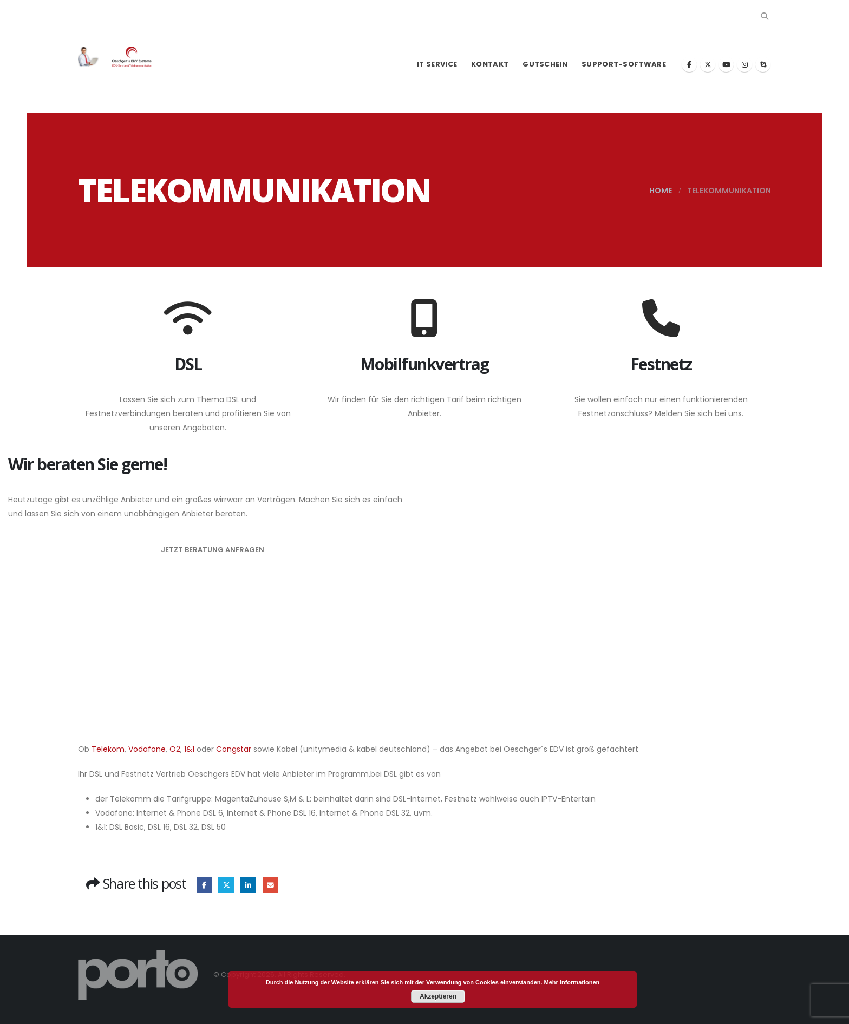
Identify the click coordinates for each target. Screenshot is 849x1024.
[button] (764, 16)
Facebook (204, 885)
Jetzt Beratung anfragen (212, 549)
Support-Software (624, 64)
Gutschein (545, 64)
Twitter (226, 885)
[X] (707, 64)
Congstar (234, 749)
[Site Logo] (121, 57)
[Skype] (762, 64)
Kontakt (489, 64)
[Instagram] (744, 64)
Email (270, 885)
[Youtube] (726, 64)
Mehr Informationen (572, 982)
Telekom (108, 749)
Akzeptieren (438, 996)
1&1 (189, 749)
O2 (174, 749)
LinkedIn (248, 885)
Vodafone (147, 749)
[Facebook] (689, 64)
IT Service (437, 64)
